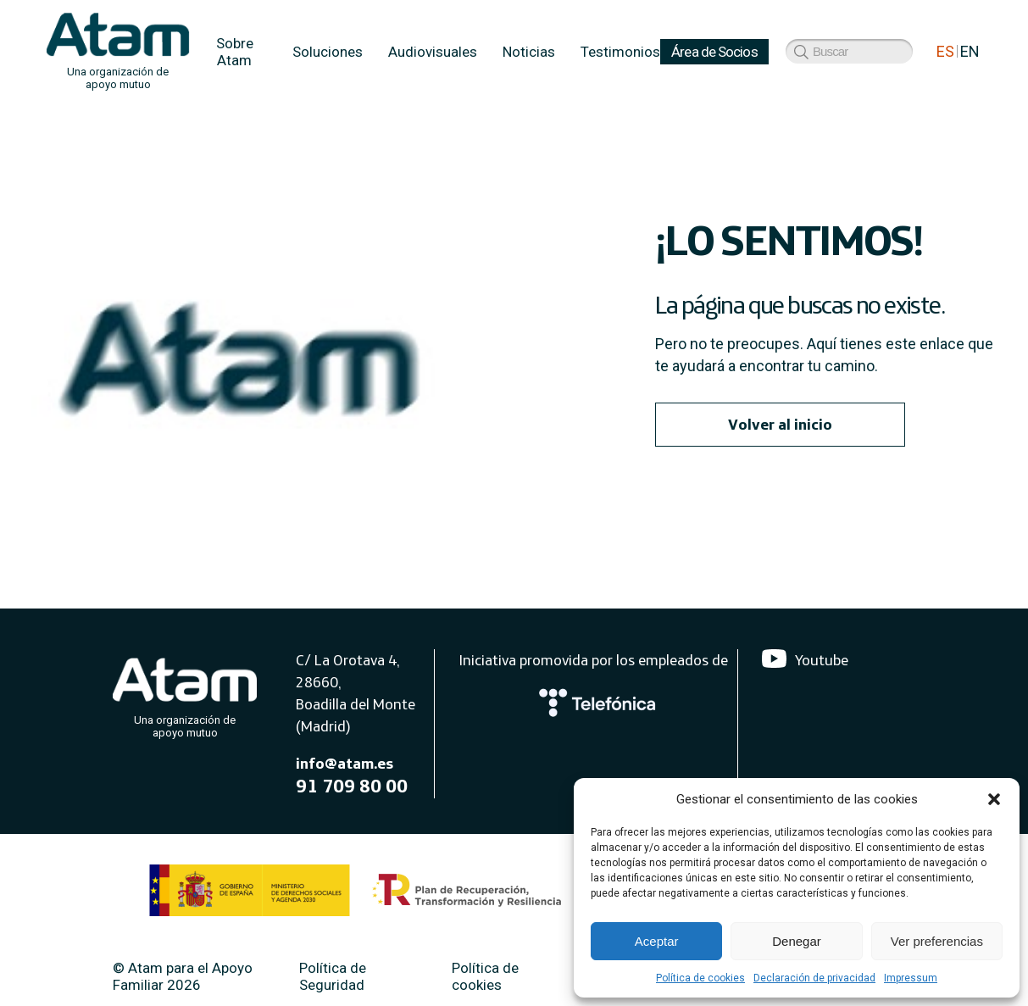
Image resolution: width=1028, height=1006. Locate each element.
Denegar (796, 941)
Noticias (529, 51)
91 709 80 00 (352, 786)
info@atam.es (344, 763)
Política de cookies (700, 978)
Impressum (910, 978)
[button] (994, 799)
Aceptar (657, 941)
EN (970, 51)
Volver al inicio (780, 424)
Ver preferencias (937, 941)
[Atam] (185, 694)
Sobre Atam (234, 52)
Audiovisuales (432, 51)
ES (945, 51)
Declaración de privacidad (814, 978)
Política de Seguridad (332, 976)
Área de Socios (714, 51)
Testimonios (620, 51)
